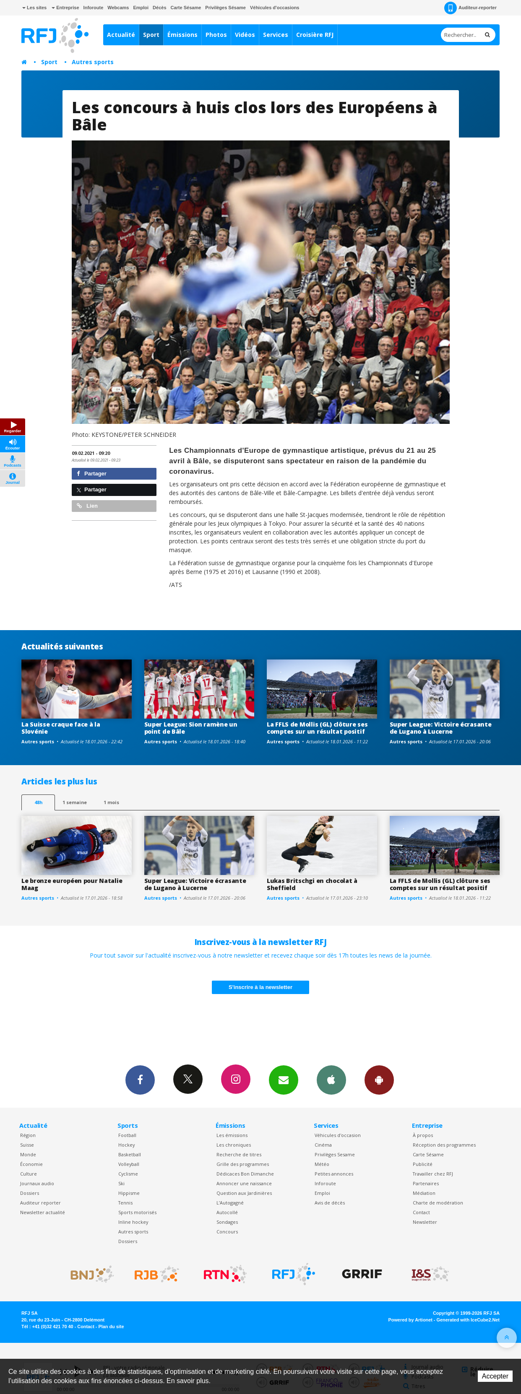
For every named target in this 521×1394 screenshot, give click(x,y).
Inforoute (93, 7)
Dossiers (29, 1193)
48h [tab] (38, 802)
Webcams (118, 7)
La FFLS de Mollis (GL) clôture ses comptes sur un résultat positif (317, 727)
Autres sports (93, 62)
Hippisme (129, 1193)
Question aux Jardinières (244, 1193)
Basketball (129, 1154)
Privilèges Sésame (225, 7)
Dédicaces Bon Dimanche (245, 1173)
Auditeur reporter (40, 1202)
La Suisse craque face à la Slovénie (60, 727)
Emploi (140, 7)
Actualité (121, 35)
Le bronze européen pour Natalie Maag (71, 884)
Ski (121, 1183)
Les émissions (231, 1135)
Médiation (424, 1193)
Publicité (422, 1164)
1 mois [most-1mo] (111, 802)
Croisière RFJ (314, 35)
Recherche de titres (238, 1154)
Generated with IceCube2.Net (468, 1319)
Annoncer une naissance (244, 1183)
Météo (322, 1164)
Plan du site (111, 1326)
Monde (28, 1154)
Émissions (182, 35)
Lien (87, 506)
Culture (28, 1173)
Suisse (27, 1144)
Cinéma (323, 1144)
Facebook (140, 1079)
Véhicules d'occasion (338, 1135)
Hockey (126, 1144)
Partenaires (426, 1183)
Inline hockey (133, 1222)
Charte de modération (438, 1202)
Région (28, 1135)
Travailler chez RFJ (433, 1173)
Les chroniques (233, 1144)
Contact (421, 1212)
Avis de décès (330, 1202)
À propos (423, 1135)
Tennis (125, 1202)
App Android (379, 1079)
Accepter (495, 1376)
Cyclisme (128, 1173)
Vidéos (245, 35)
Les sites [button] (34, 7)
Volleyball (128, 1164)
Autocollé (227, 1212)
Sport (151, 35)
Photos (216, 35)
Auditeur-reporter (470, 8)
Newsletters (283, 1079)
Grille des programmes (242, 1164)
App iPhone (331, 1079)
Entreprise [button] (65, 7)
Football (127, 1135)
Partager (92, 473)
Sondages (227, 1222)
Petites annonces (334, 1173)
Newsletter (425, 1222)
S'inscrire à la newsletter (260, 987)
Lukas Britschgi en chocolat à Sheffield (312, 884)
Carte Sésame (186, 7)
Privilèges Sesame (335, 1154)
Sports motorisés (137, 1212)
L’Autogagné (230, 1202)
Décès (159, 7)
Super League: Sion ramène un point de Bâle (190, 727)
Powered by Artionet (410, 1319)
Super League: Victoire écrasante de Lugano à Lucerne (441, 727)
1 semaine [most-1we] (75, 802)
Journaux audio (37, 1183)
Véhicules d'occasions (275, 7)
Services (275, 35)
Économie (31, 1164)
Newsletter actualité (42, 1212)
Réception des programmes (444, 1144)
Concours (227, 1231)
